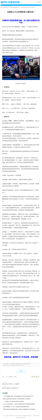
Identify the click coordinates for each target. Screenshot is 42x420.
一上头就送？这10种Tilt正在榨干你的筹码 (13, 401)
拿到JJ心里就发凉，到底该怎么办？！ (11, 388)
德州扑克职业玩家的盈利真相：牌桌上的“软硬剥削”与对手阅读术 (19, 409)
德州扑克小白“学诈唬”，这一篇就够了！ (11, 384)
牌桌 (15, 376)
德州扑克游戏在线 (10, 2)
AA (6, 376)
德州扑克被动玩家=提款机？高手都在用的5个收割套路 (16, 398)
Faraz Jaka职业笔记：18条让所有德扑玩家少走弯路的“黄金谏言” (19, 404)
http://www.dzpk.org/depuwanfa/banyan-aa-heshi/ (13, 365)
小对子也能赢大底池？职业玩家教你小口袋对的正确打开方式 (18, 396)
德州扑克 (11, 376)
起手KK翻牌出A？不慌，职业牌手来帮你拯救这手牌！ (16, 406)
